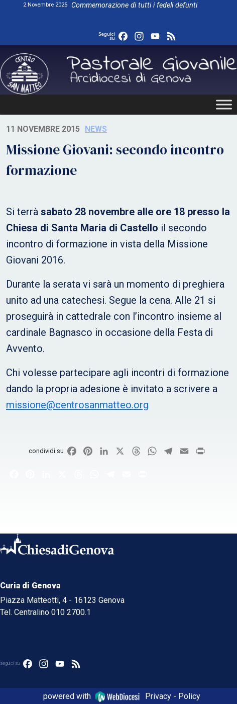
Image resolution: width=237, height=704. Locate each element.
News (96, 129)
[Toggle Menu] (224, 105)
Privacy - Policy (172, 695)
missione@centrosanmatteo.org (77, 405)
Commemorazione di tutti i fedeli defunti (134, 5)
